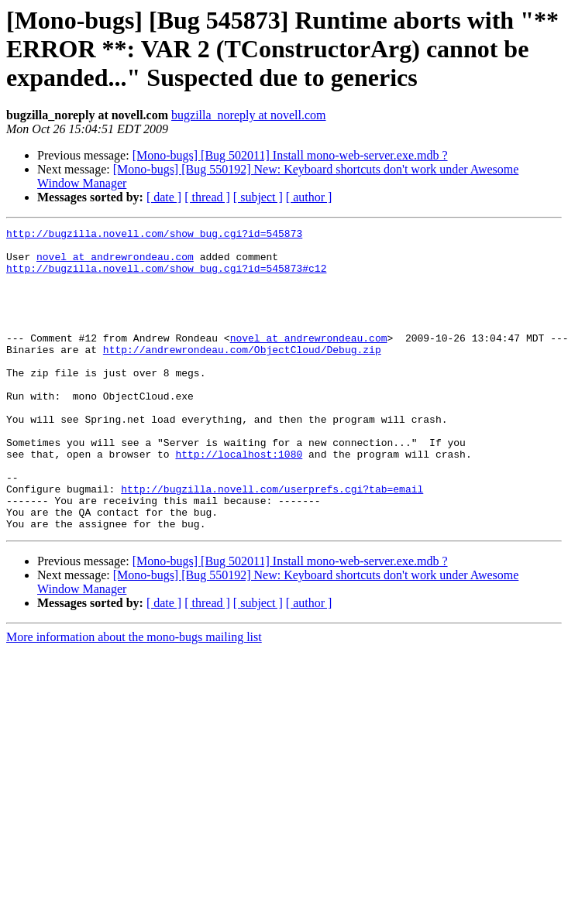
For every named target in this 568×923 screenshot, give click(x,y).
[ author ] (309, 197)
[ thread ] (207, 197)
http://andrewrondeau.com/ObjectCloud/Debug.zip (242, 375)
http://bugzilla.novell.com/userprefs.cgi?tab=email (272, 542)
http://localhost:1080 (238, 500)
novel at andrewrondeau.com (115, 263)
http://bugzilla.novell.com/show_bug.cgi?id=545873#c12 (166, 277)
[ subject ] (258, 197)
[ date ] (163, 197)
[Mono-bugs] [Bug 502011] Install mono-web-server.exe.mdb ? (290, 155)
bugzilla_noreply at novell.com (248, 115)
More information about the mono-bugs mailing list (134, 697)
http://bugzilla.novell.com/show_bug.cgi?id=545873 (154, 235)
